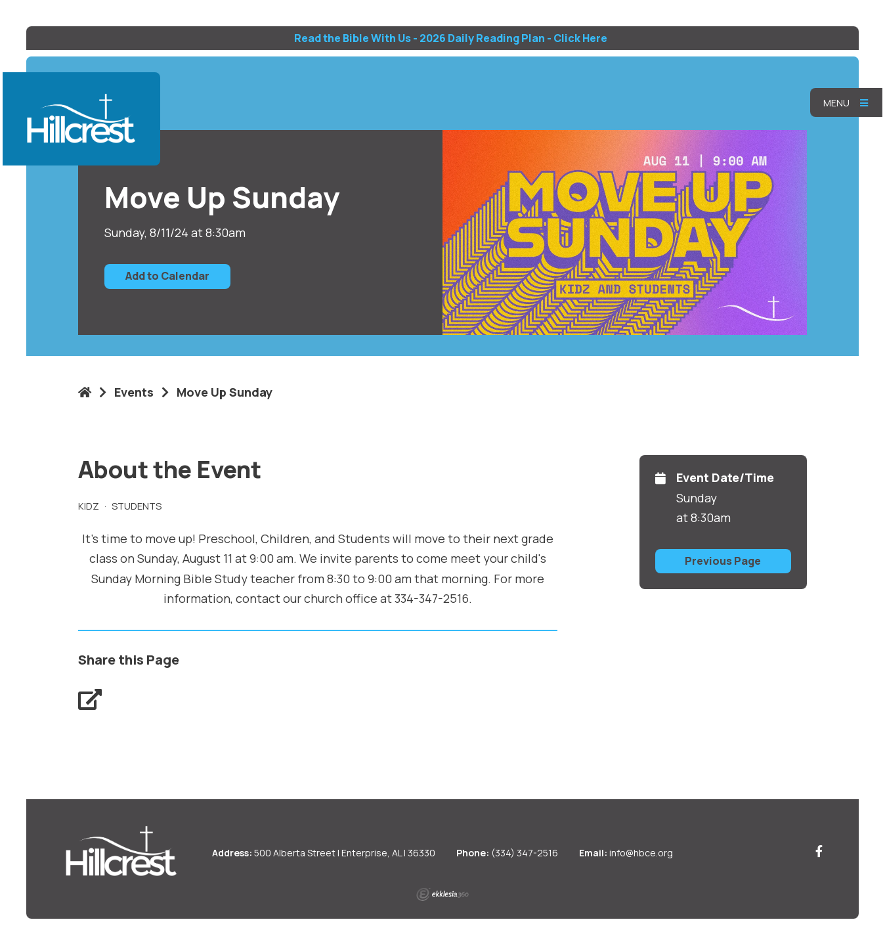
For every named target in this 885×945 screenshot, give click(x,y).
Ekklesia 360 (442, 894)
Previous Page (723, 561)
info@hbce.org (641, 852)
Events (134, 392)
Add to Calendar (167, 276)
